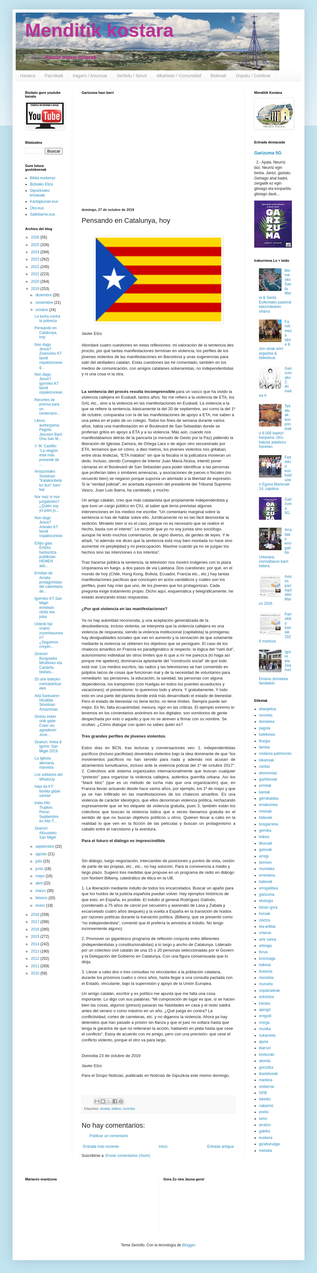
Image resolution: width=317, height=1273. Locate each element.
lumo (263, 1118)
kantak (264, 792)
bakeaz (265, 965)
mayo (40, 876)
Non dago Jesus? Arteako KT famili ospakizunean (48, 527)
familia (264, 747)
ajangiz (265, 1009)
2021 (35, 274)
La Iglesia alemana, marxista (45, 763)
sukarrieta (267, 1035)
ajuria (263, 1041)
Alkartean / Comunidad (178, 75)
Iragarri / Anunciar (90, 75)
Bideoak (219, 75)
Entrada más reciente (101, 1146)
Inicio (163, 1146)
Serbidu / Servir (132, 75)
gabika (264, 1131)
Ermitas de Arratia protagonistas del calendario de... (49, 582)
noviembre (44, 302)
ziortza (264, 920)
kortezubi (266, 1054)
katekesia (267, 734)
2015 (35, 936)
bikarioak (266, 760)
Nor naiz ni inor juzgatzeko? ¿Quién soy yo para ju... (47, 504)
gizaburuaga (269, 1144)
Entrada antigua (220, 1146)
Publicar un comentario (108, 1136)
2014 (35, 944)
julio (39, 861)
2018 (35, 914)
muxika (265, 1029)
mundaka (266, 869)
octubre (42, 310)
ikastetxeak (268, 1074)
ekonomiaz (268, 773)
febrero (41, 898)
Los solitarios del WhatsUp (48, 776)
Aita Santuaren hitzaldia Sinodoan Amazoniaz (47, 703)
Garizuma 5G (268, 152)
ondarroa (266, 1086)
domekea (266, 721)
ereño (264, 1112)
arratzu (265, 1125)
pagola (264, 728)
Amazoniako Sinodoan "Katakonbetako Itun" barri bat (48, 480)
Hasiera (27, 75)
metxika (265, 1150)
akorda (265, 1061)
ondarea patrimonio (275, 753)
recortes (129, 1108)
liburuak (265, 843)
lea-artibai (267, 926)
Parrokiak (54, 75)
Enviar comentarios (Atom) (127, 1155)
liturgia (264, 741)
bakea (116, 1108)
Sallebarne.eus (42, 214)
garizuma (266, 894)
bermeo (265, 862)
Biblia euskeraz (42, 178)
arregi (264, 856)
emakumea (268, 805)
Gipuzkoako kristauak (40, 192)
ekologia (266, 901)
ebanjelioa (267, 709)
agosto (41, 854)
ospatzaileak (269, 990)
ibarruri (265, 1048)
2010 (35, 973)
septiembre (45, 846)
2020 (35, 281)
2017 (35, 922)
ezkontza (266, 997)
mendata (266, 977)
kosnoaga (267, 958)
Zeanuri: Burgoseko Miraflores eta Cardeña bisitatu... (48, 663)
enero (40, 905)
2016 (35, 929)
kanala (264, 1003)
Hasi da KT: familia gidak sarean (47, 791)
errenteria (267, 875)
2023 (35, 259)
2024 (35, 252)
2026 (35, 237)
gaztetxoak (268, 779)
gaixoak (265, 849)
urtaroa (265, 933)
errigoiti (265, 1016)
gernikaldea (268, 798)
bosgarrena (268, 824)
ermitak (265, 785)
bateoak (265, 881)
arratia (105, 1108)
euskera (265, 1138)
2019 (35, 289)
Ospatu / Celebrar (253, 75)
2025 (35, 245)
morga (264, 1022)
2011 (35, 966)
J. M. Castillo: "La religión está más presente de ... (47, 455)
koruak (264, 913)
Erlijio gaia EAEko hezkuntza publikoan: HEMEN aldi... (45, 554)
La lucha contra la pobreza (47, 318)
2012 (35, 958)
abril (39, 883)
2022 (35, 267)
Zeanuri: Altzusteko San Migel (45, 833)
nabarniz (266, 1106)
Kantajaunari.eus (44, 201)
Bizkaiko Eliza (41, 184)
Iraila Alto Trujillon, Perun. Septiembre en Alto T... (46, 812)
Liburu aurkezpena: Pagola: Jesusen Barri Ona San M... (48, 429)
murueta (266, 984)
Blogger (188, 1245)
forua (263, 952)
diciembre (44, 295)
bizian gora (268, 907)
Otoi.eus (37, 208)
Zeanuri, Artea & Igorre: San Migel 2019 (48, 746)
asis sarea (267, 939)
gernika (265, 830)
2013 (35, 951)
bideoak (265, 817)
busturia (265, 971)
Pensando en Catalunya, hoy (46, 332)
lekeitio (265, 1099)
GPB (263, 1093)
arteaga (265, 945)
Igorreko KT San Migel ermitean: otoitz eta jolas (48, 607)
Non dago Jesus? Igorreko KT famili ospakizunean (48, 383)
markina (265, 1080)
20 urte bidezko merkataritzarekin (48, 683)
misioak (265, 811)
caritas (264, 766)
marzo (41, 891)
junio (40, 869)
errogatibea (268, 888)
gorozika (266, 1067)
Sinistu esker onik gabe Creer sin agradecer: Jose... (46, 725)
